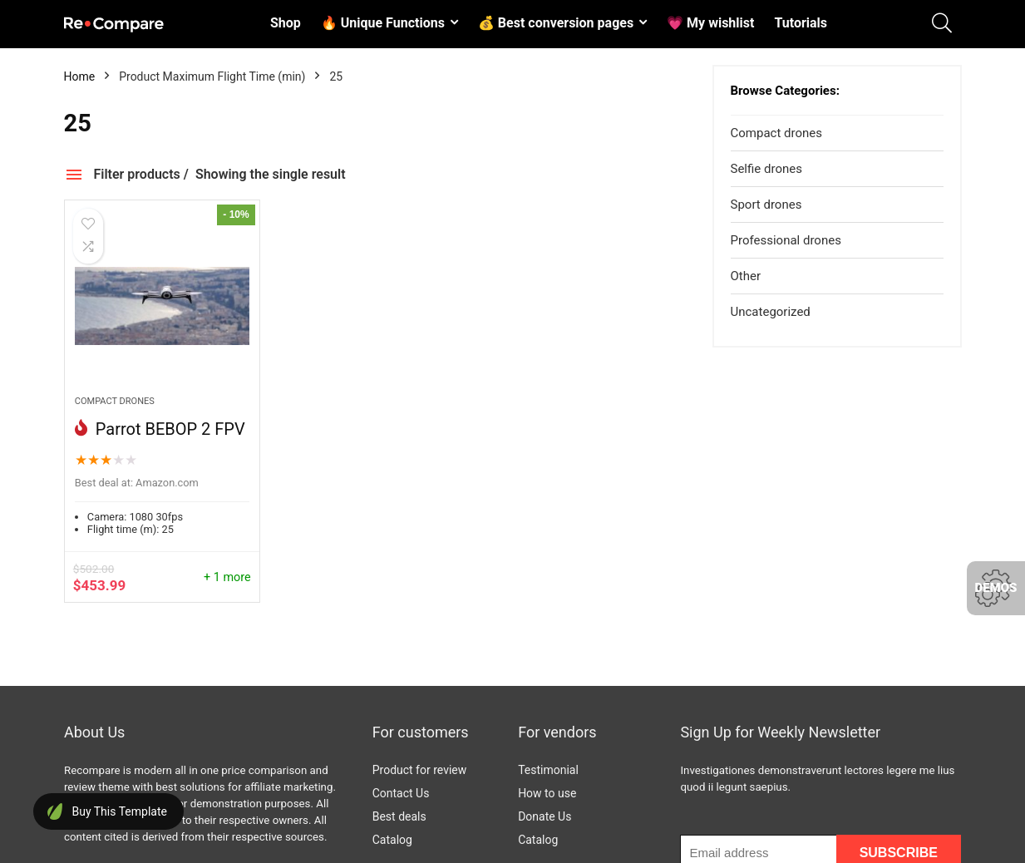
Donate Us (544, 816)
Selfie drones (766, 168)
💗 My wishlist (710, 23)
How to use (547, 793)
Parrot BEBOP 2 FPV (168, 429)
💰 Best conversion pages (555, 23)
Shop (285, 23)
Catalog (392, 839)
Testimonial (548, 770)
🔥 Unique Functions (383, 23)
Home (80, 76)
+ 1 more (227, 577)
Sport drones (766, 204)
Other (746, 276)
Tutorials (800, 23)
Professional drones (786, 240)
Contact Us (401, 793)
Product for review (419, 770)
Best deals (399, 816)
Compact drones (115, 401)
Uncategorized (771, 311)
